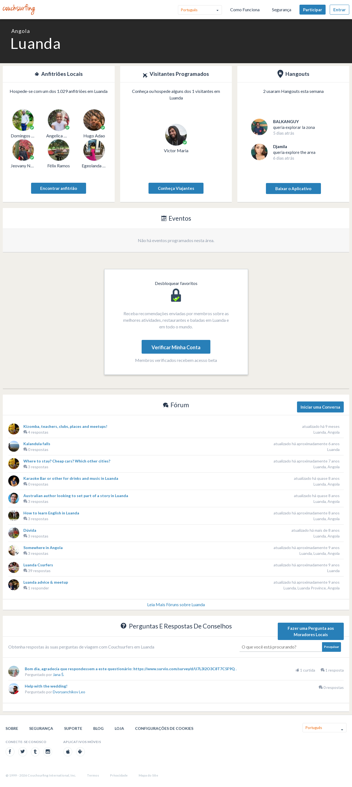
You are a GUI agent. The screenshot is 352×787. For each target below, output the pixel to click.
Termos (93, 775)
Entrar (339, 9)
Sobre (12, 728)
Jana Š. (58, 674)
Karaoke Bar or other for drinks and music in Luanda (70, 478)
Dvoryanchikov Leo (69, 691)
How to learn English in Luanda (51, 513)
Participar (312, 9)
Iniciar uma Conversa (320, 406)
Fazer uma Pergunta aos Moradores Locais (311, 631)
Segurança (281, 9)
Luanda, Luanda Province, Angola (312, 588)
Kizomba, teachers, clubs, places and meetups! (65, 426)
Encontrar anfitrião (58, 188)
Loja (119, 728)
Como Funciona (245, 9)
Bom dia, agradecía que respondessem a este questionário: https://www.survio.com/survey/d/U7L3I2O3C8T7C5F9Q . (131, 668)
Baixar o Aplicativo (293, 188)
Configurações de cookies (164, 728)
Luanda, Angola (327, 432)
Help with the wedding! (46, 686)
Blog (98, 728)
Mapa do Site (148, 775)
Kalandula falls (36, 443)
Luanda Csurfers (38, 564)
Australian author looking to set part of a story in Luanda (75, 495)
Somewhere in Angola (43, 547)
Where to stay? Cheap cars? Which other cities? (66, 461)
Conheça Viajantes (176, 188)
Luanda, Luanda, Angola (319, 553)
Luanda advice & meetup (45, 582)
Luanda (333, 449)
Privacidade (119, 775)
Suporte (73, 728)
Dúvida (29, 530)
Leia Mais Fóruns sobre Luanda (176, 604)
